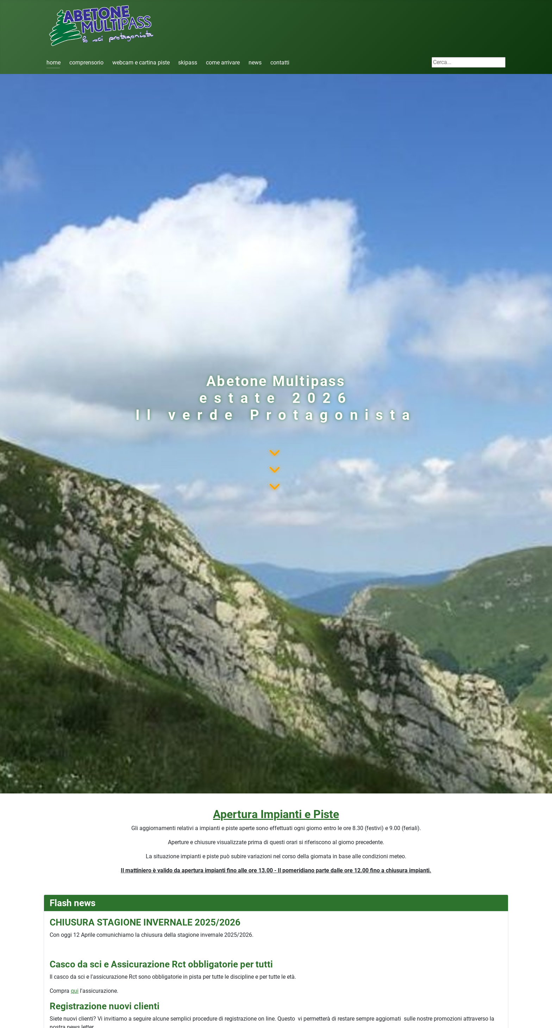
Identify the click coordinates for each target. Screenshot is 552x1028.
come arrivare (223, 62)
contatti (279, 62)
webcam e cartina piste (141, 62)
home (53, 62)
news (255, 62)
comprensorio (86, 62)
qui (75, 990)
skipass (187, 62)
